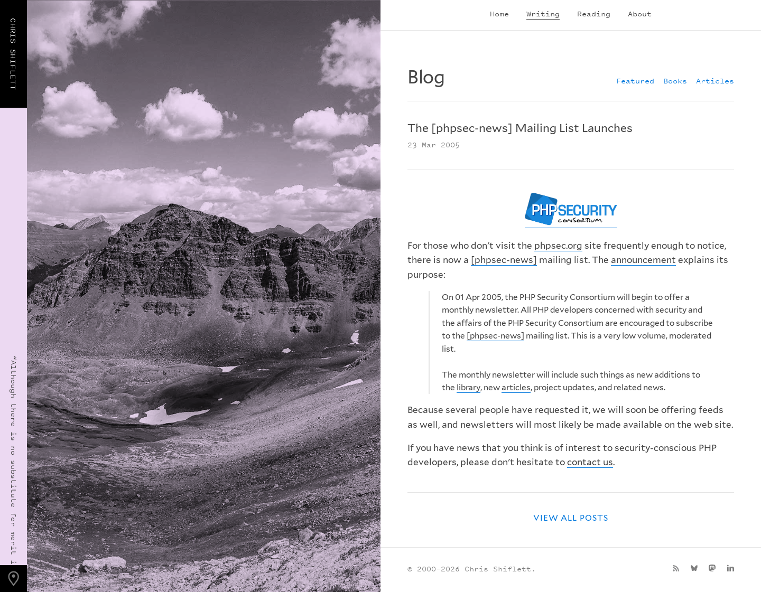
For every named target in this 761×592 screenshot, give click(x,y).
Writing (543, 13)
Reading (593, 13)
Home (499, 13)
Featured (635, 80)
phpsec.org (558, 245)
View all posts (570, 518)
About (640, 13)
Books (675, 80)
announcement (643, 260)
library (468, 387)
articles (516, 387)
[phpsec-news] (504, 260)
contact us (590, 462)
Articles (715, 80)
